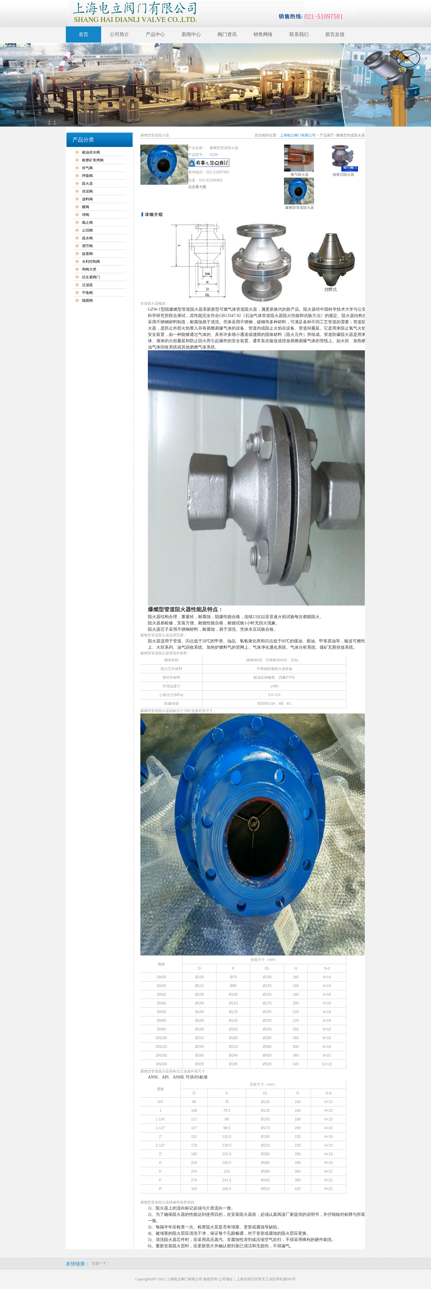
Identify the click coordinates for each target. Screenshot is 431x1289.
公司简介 (119, 34)
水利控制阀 (91, 261)
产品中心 (155, 34)
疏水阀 (87, 238)
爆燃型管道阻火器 (299, 207)
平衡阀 (87, 293)
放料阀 (87, 199)
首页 (83, 34)
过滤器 (87, 285)
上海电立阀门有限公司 (298, 135)
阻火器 (87, 183)
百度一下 (99, 1263)
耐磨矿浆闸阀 (93, 160)
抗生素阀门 (91, 277)
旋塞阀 (87, 254)
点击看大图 (197, 187)
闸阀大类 (89, 269)
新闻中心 (191, 34)
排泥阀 (87, 191)
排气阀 (87, 168)
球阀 (85, 215)
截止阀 (87, 222)
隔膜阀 (87, 300)
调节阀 (87, 246)
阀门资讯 (227, 34)
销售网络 (263, 34)
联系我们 (299, 34)
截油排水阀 (91, 152)
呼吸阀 (87, 176)
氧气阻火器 (300, 174)
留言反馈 (335, 34)
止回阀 (87, 230)
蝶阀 (85, 207)
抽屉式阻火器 (343, 174)
